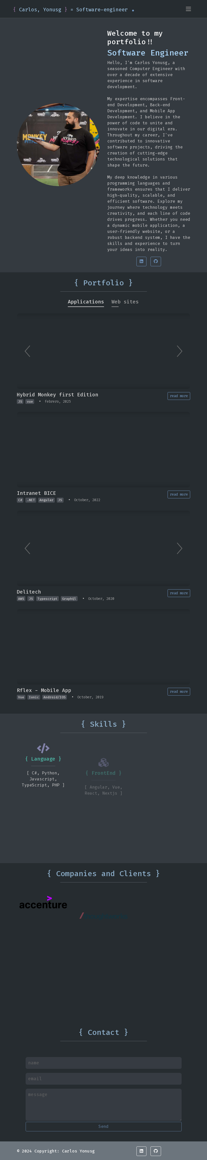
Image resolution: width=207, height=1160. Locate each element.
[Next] (179, 351)
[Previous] (27, 351)
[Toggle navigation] (188, 9)
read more (179, 396)
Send (103, 1126)
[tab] (86, 302)
